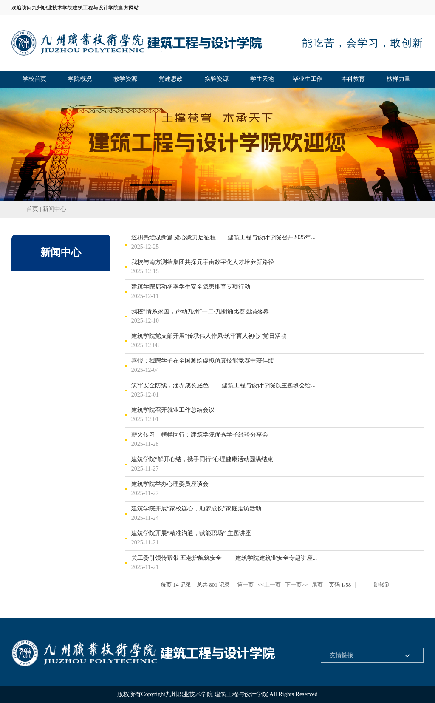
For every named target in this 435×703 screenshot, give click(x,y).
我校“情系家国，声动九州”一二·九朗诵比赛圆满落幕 (200, 312)
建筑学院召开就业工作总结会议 (173, 410)
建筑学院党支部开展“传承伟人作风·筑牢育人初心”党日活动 (209, 336)
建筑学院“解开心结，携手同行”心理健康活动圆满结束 (202, 459)
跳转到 (383, 584)
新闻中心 (54, 209)
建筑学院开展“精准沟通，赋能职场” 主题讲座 (191, 533)
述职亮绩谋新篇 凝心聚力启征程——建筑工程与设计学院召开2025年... (223, 238)
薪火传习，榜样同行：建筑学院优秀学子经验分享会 (199, 435)
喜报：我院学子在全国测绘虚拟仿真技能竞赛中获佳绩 (202, 361)
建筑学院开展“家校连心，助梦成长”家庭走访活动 (196, 509)
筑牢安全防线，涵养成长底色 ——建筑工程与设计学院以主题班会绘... (223, 385)
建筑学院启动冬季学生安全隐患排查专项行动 (190, 287)
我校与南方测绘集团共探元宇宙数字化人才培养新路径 (202, 262)
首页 (32, 209)
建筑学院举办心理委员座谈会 (170, 484)
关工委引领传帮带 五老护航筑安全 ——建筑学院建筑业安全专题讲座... (224, 558)
